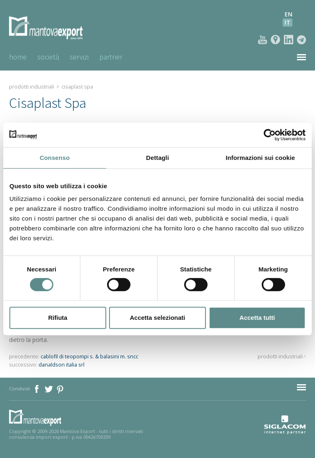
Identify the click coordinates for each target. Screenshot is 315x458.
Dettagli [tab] (157, 157)
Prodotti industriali (31, 86)
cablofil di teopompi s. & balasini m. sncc (89, 356)
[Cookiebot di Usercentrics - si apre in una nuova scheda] (270, 135)
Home (18, 57)
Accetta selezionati (157, 317)
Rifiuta (57, 317)
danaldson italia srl (61, 364)
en (288, 14)
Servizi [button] (79, 57)
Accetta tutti (257, 317)
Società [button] (48, 57)
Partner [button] (110, 57)
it (287, 22)
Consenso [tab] (55, 157)
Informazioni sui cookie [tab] (260, 157)
